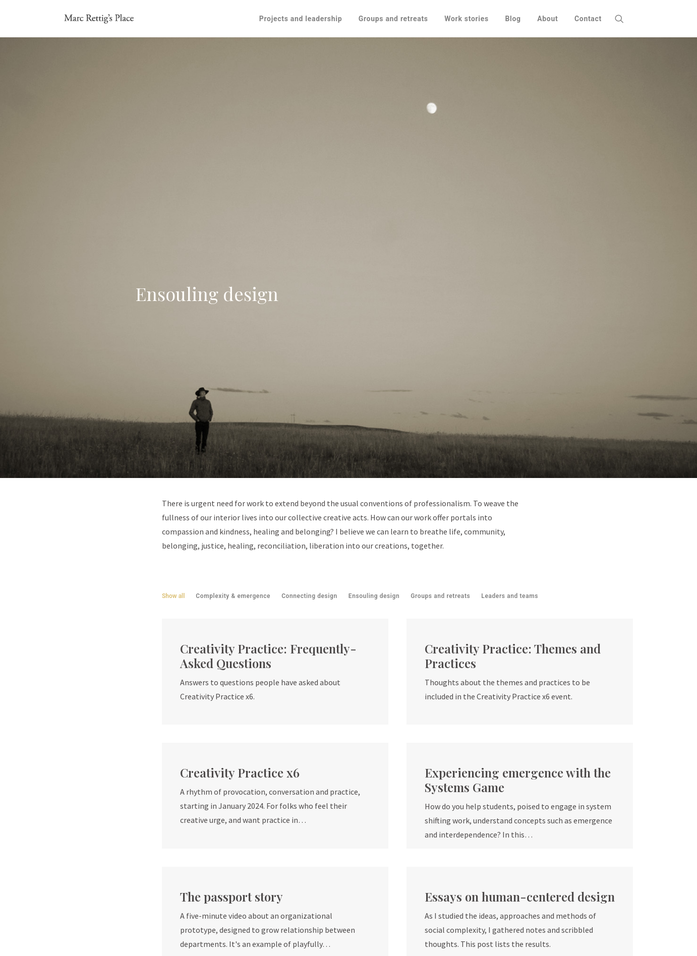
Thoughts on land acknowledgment (419, 917)
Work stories (466, 19)
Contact (588, 19)
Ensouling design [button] (374, 322)
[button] (624, 18)
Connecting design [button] (309, 322)
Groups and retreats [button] (440, 322)
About (547, 19)
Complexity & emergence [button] (233, 322)
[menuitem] (301, 18)
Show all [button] (173, 322)
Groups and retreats (393, 19)
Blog (512, 19)
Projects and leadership (300, 19)
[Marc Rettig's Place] (99, 19)
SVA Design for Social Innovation (252, 931)
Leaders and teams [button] (509, 322)
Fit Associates (258, 903)
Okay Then (306, 917)
